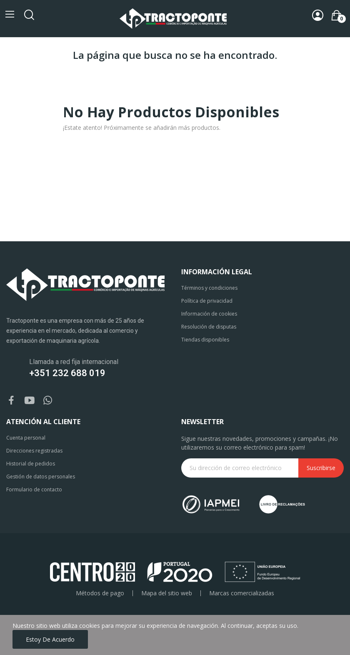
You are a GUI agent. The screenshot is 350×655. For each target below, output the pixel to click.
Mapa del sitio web (166, 593)
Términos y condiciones (209, 287)
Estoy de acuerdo (50, 639)
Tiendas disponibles (205, 339)
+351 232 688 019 (67, 373)
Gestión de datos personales (40, 476)
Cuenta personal (25, 437)
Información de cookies (209, 313)
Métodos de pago (100, 593)
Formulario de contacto (34, 489)
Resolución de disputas (208, 326)
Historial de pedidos (30, 463)
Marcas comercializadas (241, 593)
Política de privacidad (206, 300)
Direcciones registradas (34, 450)
